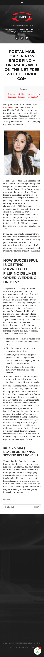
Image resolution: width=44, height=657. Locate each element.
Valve (7, 500)
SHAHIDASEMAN (27, 647)
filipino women (10, 107)
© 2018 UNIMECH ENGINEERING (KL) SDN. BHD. (22, 643)
